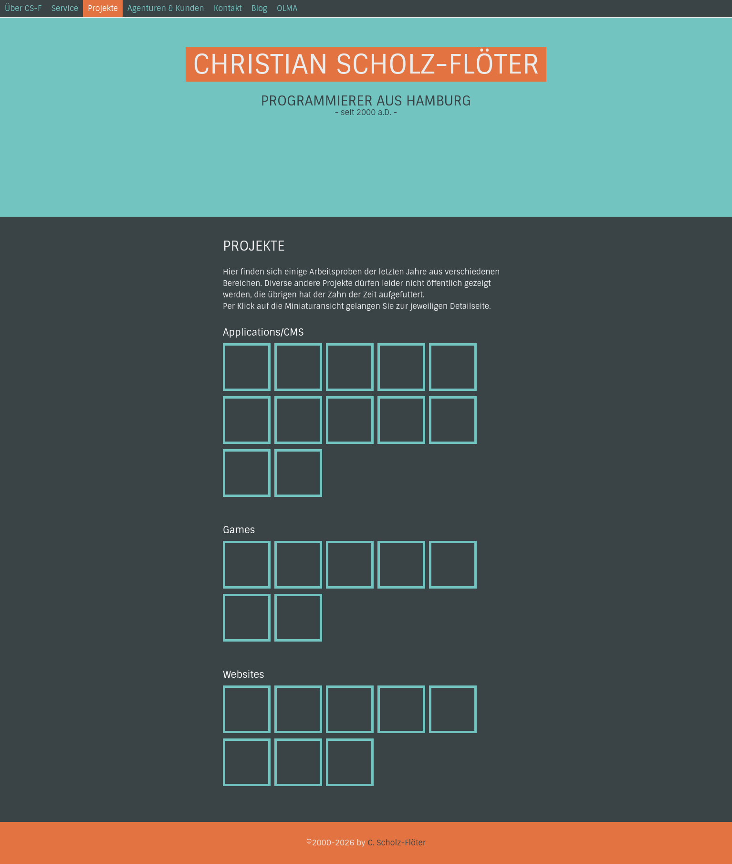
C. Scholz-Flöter (396, 843)
